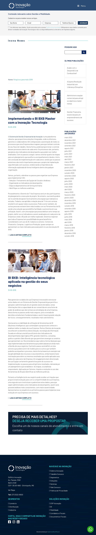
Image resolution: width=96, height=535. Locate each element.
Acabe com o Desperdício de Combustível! (72, 70)
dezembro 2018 (70, 233)
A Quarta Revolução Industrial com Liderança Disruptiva (75, 84)
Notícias (53, 484)
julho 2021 (68, 151)
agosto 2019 (69, 211)
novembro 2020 (70, 170)
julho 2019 (68, 214)
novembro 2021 (70, 143)
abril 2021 (68, 159)
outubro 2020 (69, 173)
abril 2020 (68, 189)
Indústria (12, 510)
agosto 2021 (69, 148)
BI (50, 507)
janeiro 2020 (69, 198)
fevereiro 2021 (70, 165)
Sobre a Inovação (56, 471)
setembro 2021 (70, 146)
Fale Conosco (55, 487)
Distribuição (13, 507)
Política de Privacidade (58, 491)
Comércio (12, 503)
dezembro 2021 (70, 140)
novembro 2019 (70, 203)
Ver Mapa (11, 490)
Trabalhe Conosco (56, 474)
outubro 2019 (69, 206)
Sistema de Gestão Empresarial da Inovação (25, 137)
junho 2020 (69, 184)
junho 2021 (68, 154)
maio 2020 (68, 187)
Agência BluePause (54, 531)
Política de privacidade (53, 27)
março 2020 (69, 192)
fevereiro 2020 (70, 195)
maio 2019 (68, 219)
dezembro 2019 (70, 200)
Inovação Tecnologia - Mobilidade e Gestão (19, 6)
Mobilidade (53, 510)
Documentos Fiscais (57, 517)
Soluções (53, 481)
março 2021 (69, 162)
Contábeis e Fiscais (57, 513)
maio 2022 (68, 137)
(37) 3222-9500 (17, 494)
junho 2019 (68, 217)
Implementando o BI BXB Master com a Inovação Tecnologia (31, 120)
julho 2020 (68, 181)
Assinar (83, 23)
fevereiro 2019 (70, 228)
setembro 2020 (70, 176)
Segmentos (54, 477)
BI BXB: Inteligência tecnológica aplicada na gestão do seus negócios (31, 282)
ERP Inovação (55, 503)
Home (10, 79)
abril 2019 (68, 222)
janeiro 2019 (69, 230)
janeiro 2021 (69, 167)
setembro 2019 (70, 209)
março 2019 (69, 225)
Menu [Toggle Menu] (81, 6)
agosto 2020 (69, 178)
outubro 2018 (69, 236)
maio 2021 (68, 157)
